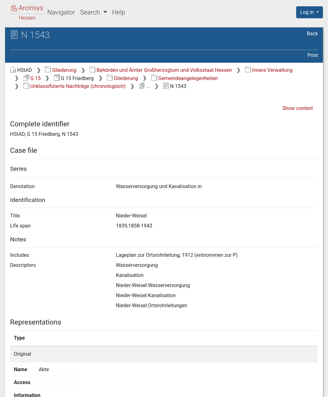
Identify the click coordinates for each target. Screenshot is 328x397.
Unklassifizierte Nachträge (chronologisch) (74, 86)
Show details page (244, 354)
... (144, 86)
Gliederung (60, 70)
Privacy (235, 388)
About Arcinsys (192, 388)
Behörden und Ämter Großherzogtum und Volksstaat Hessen (160, 70)
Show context (297, 108)
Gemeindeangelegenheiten (184, 78)
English (14, 384)
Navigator (61, 12)
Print (313, 55)
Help (118, 12)
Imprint (312, 388)
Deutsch (37, 384)
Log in (307, 12)
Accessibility (273, 388)
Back (312, 34)
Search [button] (90, 12)
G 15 (32, 78)
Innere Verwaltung (269, 70)
